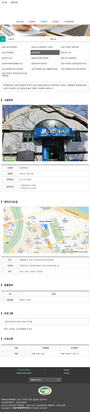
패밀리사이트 (36, 379)
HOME (3, 39)
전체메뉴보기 (86, 8)
